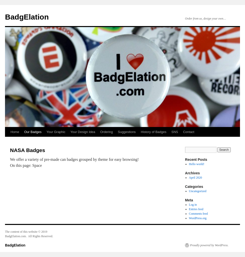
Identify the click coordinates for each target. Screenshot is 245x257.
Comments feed (198, 213)
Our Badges (33, 132)
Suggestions (127, 132)
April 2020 (195, 177)
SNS (174, 132)
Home (14, 132)
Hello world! (196, 164)
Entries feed (196, 209)
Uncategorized (197, 191)
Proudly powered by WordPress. (209, 245)
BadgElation (27, 17)
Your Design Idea (82, 132)
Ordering (106, 132)
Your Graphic (55, 132)
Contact (188, 132)
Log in (193, 204)
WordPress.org (197, 218)
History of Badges (153, 132)
